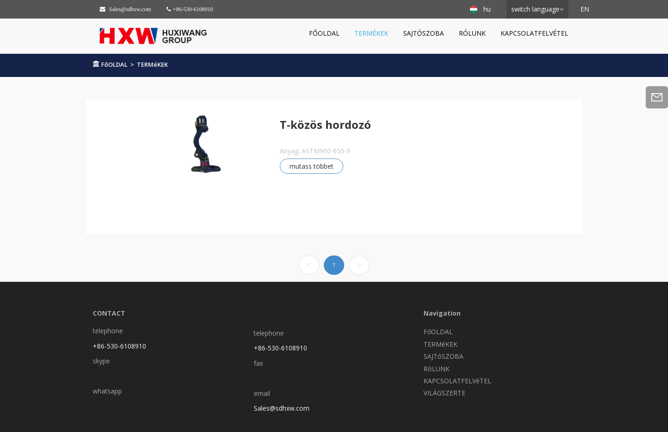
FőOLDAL (324, 33)
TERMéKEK (371, 33)
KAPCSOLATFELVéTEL (534, 33)
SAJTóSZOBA (423, 33)
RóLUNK (472, 33)
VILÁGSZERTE (444, 392)
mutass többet (311, 166)
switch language (535, 9)
